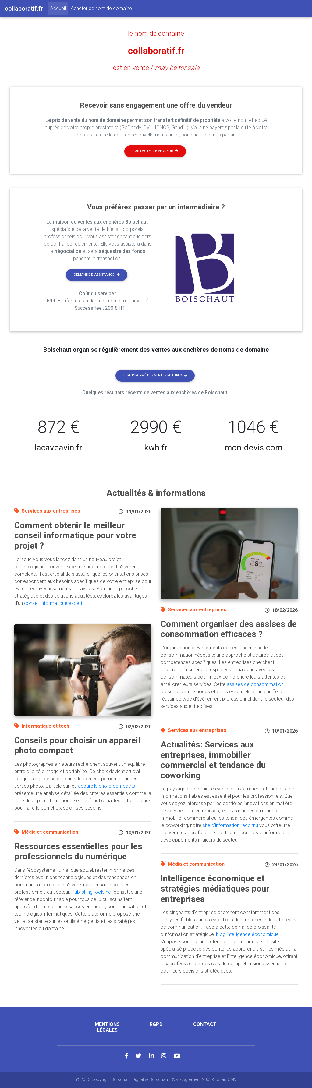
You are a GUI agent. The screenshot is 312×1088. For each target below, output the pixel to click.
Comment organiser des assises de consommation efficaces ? (229, 629)
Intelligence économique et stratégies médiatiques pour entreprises (215, 888)
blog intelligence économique (247, 934)
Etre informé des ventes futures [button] (155, 375)
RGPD (156, 1024)
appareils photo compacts (106, 786)
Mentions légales (107, 1027)
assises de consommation (255, 684)
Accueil (59, 8)
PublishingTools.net (92, 892)
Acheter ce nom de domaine (101, 8)
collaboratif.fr (156, 50)
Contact (205, 1024)
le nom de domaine (156, 33)
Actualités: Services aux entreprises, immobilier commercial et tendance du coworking (213, 760)
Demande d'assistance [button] (97, 275)
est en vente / (156, 68)
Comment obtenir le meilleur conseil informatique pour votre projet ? (75, 535)
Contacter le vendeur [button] (155, 151)
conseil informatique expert (53, 603)
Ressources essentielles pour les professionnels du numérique (78, 851)
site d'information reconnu (230, 825)
